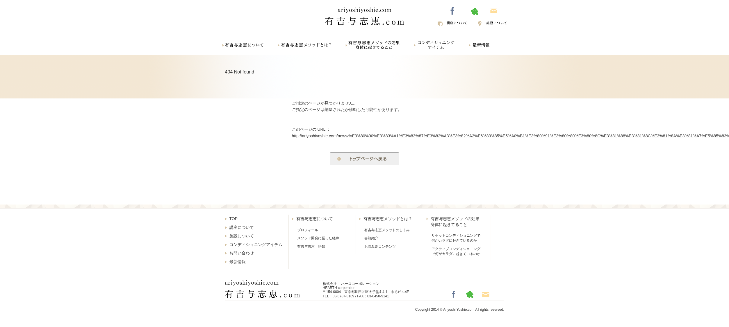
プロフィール (307, 230)
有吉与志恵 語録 (311, 247)
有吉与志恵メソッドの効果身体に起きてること (455, 221)
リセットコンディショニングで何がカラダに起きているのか (456, 237)
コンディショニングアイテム (255, 244)
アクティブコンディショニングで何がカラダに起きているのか (456, 251)
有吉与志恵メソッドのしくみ (387, 230)
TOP (233, 218)
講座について (241, 227)
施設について (241, 235)
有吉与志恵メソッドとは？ (387, 218)
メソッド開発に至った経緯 (318, 238)
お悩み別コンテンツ (380, 247)
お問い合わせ (241, 253)
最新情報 (237, 261)
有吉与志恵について (314, 218)
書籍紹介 (371, 238)
